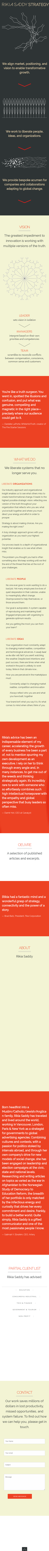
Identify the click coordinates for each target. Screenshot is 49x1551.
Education (24, 1290)
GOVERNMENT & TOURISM (24, 1310)
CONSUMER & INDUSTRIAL (24, 1296)
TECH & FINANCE (24, 1303)
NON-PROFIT (24, 1316)
